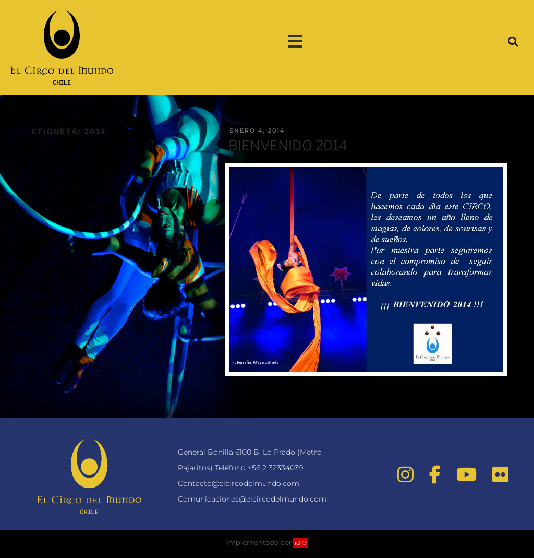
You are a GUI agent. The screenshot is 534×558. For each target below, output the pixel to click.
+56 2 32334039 (275, 467)
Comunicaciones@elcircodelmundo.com (252, 499)
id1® (301, 543)
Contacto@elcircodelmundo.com (238, 483)
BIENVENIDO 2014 (288, 145)
